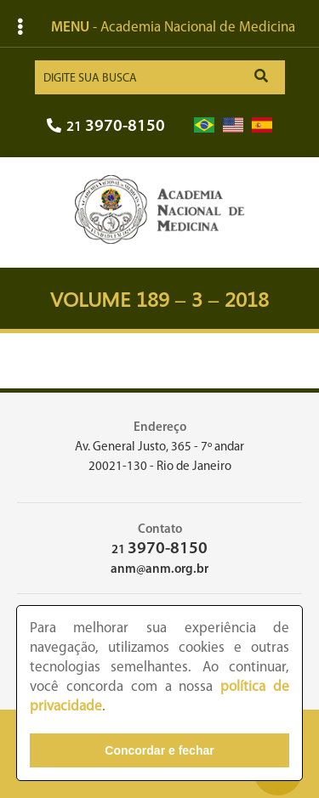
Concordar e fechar (159, 750)
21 (106, 127)
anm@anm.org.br (159, 569)
